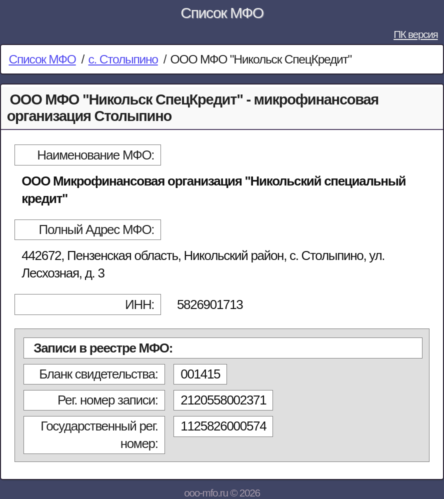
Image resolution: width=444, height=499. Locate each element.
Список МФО (221, 12)
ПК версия (416, 34)
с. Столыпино (123, 59)
